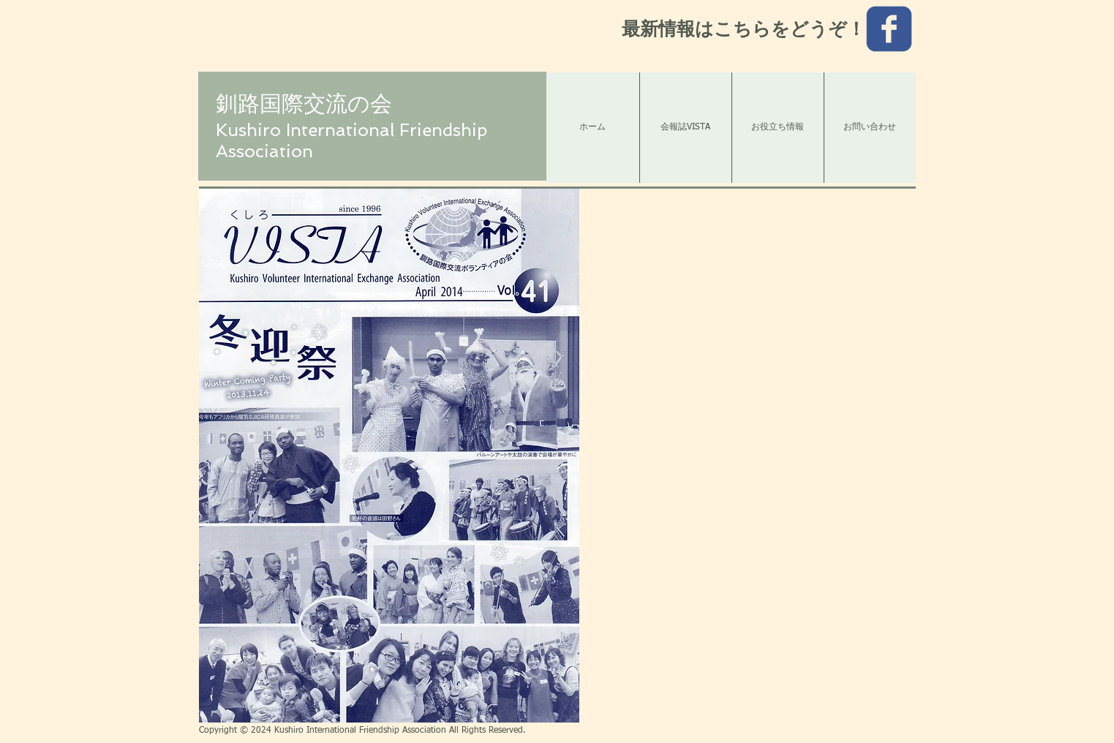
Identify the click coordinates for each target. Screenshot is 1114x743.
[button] (389, 456)
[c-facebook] (889, 29)
